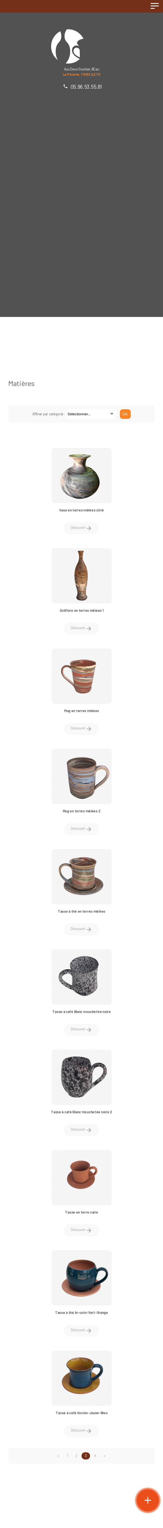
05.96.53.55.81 (86, 86)
